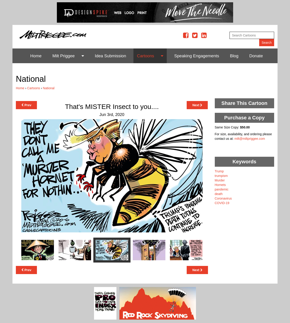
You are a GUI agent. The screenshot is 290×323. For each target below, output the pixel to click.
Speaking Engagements (196, 55)
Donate (256, 55)
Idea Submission (110, 55)
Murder (220, 180)
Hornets (220, 185)
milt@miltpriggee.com (249, 138)
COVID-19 (222, 203)
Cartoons (145, 55)
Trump (219, 171)
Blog (234, 55)
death (219, 194)
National (48, 88)
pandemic (222, 189)
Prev (26, 105)
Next (197, 105)
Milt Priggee (63, 55)
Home (36, 55)
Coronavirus (223, 198)
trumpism (221, 176)
